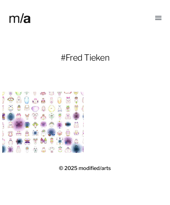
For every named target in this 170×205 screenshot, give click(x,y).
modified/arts (95, 168)
